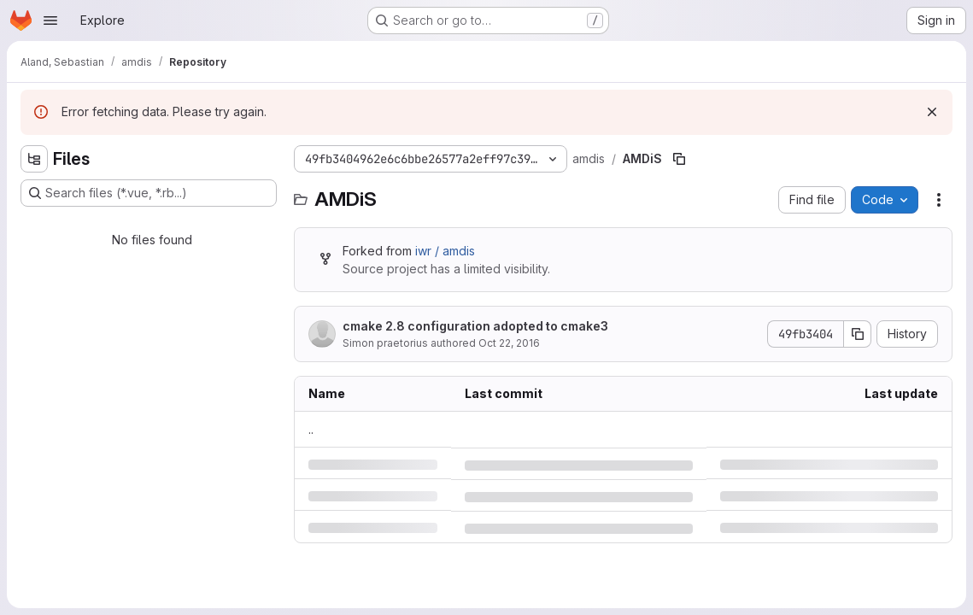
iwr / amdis (445, 250)
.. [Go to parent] (311, 429)
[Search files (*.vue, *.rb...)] (149, 193)
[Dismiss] (932, 112)
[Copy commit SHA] (857, 334)
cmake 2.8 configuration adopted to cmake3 (475, 326)
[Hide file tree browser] (34, 159)
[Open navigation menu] (50, 20)
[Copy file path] (679, 159)
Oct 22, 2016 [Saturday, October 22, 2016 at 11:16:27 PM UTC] (509, 343)
